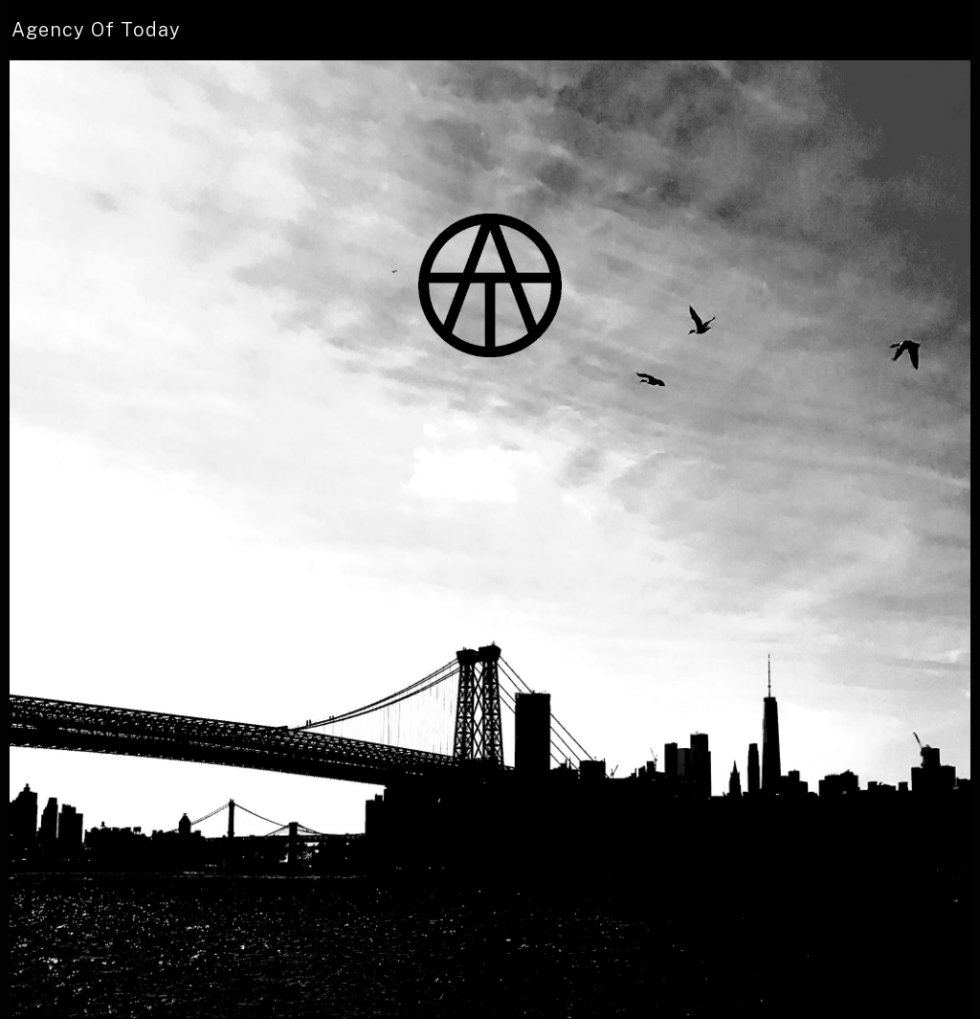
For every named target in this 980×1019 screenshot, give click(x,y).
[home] (96, 30)
